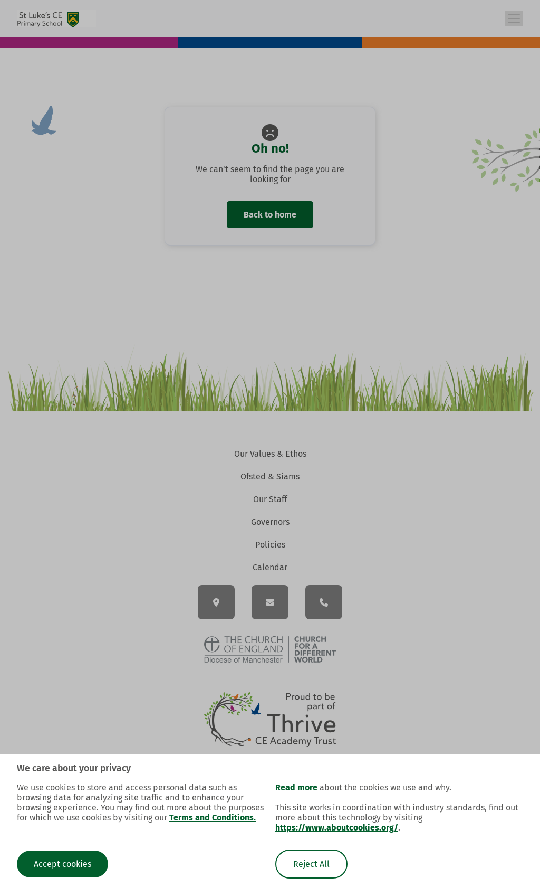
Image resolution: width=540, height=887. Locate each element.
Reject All (311, 864)
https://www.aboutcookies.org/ (336, 828)
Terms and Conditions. (212, 818)
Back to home (270, 215)
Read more (296, 787)
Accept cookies (62, 864)
